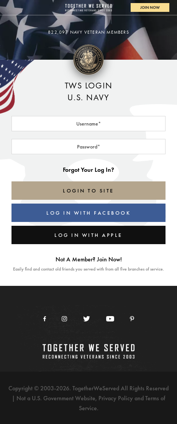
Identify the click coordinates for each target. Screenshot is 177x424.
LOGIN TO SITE (88, 190)
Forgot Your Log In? (88, 170)
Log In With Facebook (88, 212)
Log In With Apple (88, 235)
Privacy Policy (115, 398)
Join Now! (109, 259)
